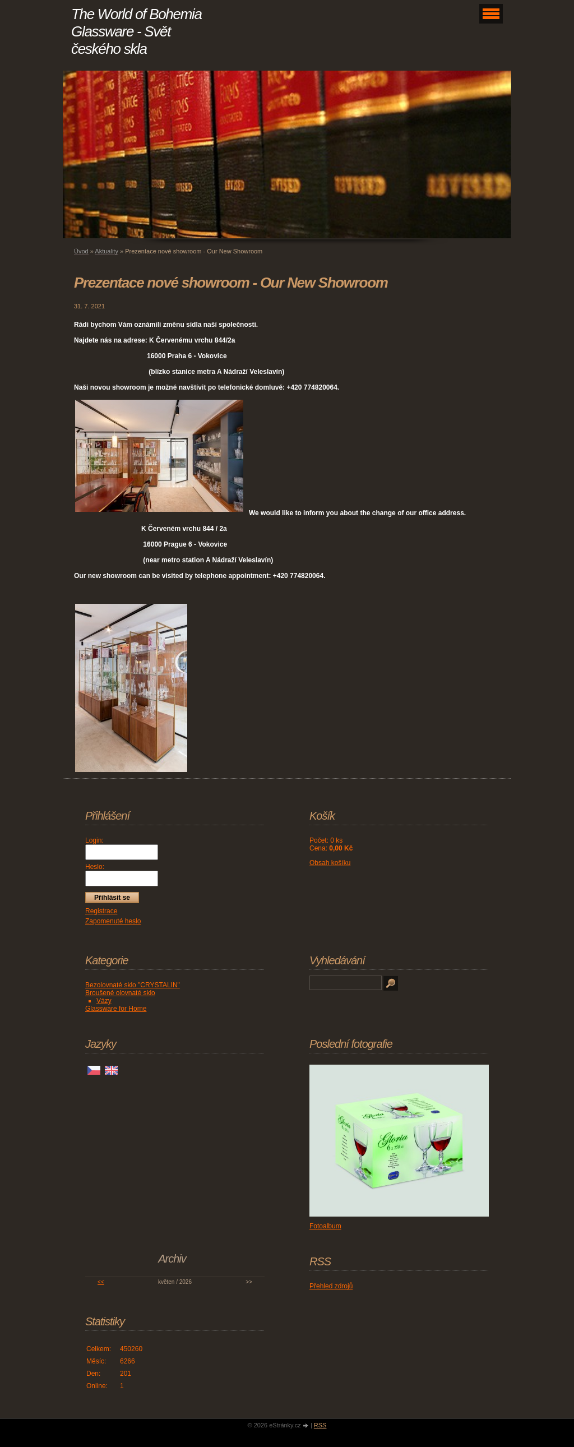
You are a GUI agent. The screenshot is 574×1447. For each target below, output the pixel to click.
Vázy (104, 1001)
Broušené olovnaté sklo (120, 993)
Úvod (81, 251)
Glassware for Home (115, 1009)
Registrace (101, 911)
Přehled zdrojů (331, 1286)
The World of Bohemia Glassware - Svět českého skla (136, 31)
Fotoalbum (325, 1226)
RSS (320, 1425)
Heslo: (94, 867)
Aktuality (106, 251)
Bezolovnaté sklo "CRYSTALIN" (132, 985)
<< (101, 1282)
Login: (94, 840)
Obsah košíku (329, 863)
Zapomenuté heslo (113, 921)
